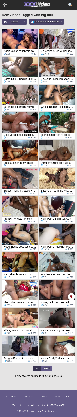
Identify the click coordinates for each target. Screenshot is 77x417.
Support (12, 396)
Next (47, 368)
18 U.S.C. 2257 (63, 396)
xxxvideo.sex (34, 411)
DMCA (43, 396)
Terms (29, 396)
